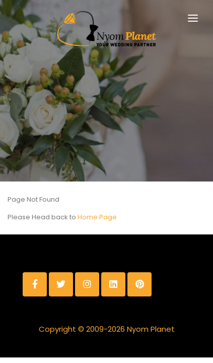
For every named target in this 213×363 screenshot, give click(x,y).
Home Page (97, 217)
